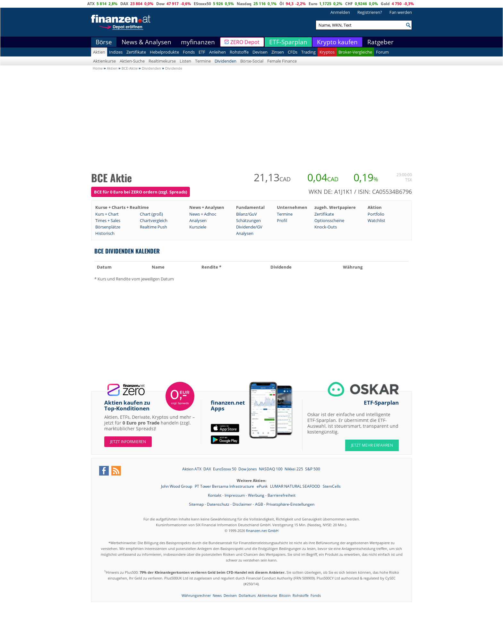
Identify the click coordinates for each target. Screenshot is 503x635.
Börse (104, 42)
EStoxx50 (202, 3)
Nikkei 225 (294, 469)
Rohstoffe (239, 52)
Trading (308, 52)
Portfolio (376, 214)
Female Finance (282, 61)
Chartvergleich (153, 220)
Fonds (189, 52)
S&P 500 (312, 469)
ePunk (263, 486)
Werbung (256, 495)
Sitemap (196, 504)
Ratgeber (380, 42)
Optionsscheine (329, 220)
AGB (259, 504)
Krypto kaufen (337, 42)
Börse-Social (251, 61)
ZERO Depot (245, 42)
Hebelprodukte (164, 52)
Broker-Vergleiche (355, 52)
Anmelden (340, 12)
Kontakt (214, 495)
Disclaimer (242, 504)
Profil (282, 220)
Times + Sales (107, 220)
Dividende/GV (249, 227)
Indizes (116, 52)
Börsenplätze (107, 227)
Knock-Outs (325, 227)
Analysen (198, 220)
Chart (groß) (151, 214)
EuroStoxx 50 (224, 469)
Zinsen (277, 52)
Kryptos (327, 52)
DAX (124, 3)
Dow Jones (247, 469)
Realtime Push (153, 227)
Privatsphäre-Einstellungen (290, 504)
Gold (385, 3)
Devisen (260, 52)
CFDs (292, 52)
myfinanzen (198, 42)
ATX (91, 3)
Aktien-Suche (132, 61)
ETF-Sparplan (288, 42)
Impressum (235, 495)
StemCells (332, 486)
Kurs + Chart (107, 214)
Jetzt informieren (128, 441)
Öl (281, 3)
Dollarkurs (247, 595)
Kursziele (197, 227)
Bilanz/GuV (246, 214)
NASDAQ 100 (271, 469)
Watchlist (376, 220)
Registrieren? (369, 12)
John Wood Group (177, 486)
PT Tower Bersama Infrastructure (225, 486)
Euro (313, 3)
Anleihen (217, 52)
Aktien (99, 52)
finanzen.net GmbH (262, 530)
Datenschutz (218, 504)
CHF (349, 3)
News (217, 595)
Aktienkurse (104, 61)
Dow (160, 3)
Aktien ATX (191, 469)
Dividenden (225, 61)
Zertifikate (136, 52)
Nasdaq (244, 3)
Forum (382, 52)
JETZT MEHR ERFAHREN (372, 445)
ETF (202, 52)
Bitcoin (285, 595)
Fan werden (400, 12)
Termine (203, 61)
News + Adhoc (202, 214)
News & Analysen (146, 42)
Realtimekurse (162, 61)
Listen (185, 61)
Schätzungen (248, 220)
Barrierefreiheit (281, 495)
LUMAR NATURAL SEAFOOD (295, 486)
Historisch (105, 233)
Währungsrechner (196, 595)
